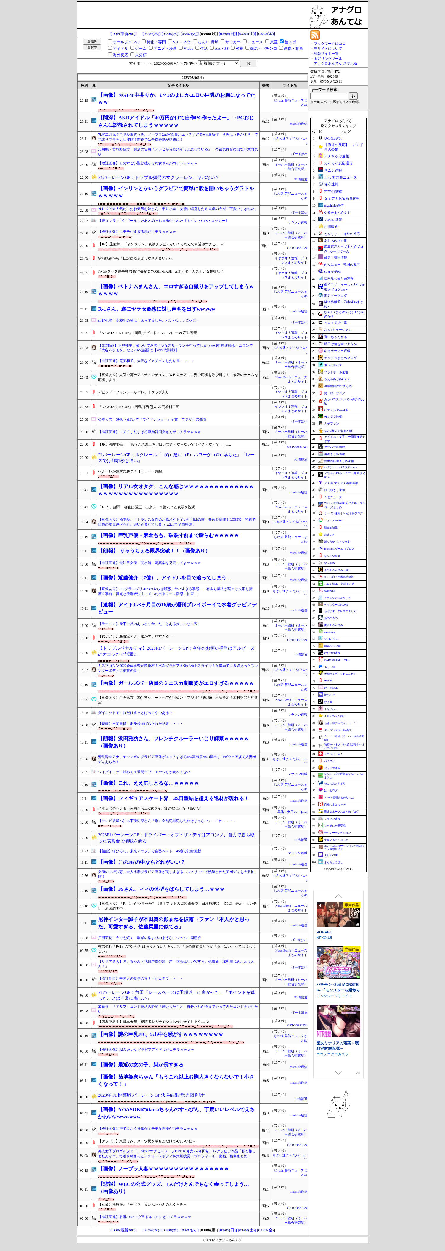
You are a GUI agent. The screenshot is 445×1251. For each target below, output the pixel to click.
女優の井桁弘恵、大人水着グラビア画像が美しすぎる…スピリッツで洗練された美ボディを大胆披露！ (176, 874)
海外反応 (120, 55)
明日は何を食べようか (340, 344)
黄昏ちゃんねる (333, 625)
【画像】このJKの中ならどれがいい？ (141, 862)
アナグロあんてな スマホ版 (335, 63)
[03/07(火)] (190, 33)
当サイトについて (328, 49)
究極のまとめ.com (335, 804)
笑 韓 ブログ (334, 393)
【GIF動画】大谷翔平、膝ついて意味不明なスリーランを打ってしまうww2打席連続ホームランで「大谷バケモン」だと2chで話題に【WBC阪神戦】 (175, 348)
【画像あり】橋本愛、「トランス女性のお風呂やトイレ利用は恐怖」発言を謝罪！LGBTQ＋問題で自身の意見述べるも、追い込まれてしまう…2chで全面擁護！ (177, 522)
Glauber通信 (332, 271)
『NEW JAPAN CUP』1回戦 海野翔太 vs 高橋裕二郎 (138, 407)
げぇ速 (328, 702)
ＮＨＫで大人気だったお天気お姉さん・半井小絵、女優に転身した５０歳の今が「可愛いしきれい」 (178, 209)
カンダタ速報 (333, 416)
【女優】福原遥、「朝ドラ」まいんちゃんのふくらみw (142, 1204)
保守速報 (331, 184)
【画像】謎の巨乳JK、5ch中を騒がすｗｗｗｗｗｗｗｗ (160, 1034)
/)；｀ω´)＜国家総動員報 (338, 576)
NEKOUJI (324, 981)
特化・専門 (156, 42)
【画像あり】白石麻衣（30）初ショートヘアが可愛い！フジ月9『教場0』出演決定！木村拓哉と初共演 (178, 700)
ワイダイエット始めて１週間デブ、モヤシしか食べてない (144, 772)
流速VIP (329, 534)
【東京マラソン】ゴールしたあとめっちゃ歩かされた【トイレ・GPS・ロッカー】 (163, 221)
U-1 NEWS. (333, 138)
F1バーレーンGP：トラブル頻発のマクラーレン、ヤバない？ (158, 177)
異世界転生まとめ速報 (339, 461)
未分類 (141, 55)
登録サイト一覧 (326, 54)
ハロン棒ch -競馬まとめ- (339, 583)
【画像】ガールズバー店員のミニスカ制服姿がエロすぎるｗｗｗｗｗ (176, 683)
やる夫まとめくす (337, 212)
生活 (204, 48)
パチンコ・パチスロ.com (340, 467)
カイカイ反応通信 (338, 163)
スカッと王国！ (333, 753)
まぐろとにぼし (333, 862)
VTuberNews (331, 638)
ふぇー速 (329, 667)
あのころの (331, 618)
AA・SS (222, 48)
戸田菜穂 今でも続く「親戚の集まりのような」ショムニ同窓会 (149, 938)
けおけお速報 (332, 652)
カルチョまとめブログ (340, 358)
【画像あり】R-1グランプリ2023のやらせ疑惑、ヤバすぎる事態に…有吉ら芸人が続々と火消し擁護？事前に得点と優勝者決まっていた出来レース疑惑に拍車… (175, 591)
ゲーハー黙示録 (334, 446)
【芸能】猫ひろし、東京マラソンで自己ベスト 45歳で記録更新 (149, 851)
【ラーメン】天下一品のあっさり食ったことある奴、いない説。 (149, 624)
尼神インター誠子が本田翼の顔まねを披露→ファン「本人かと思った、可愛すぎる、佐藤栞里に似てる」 (173, 923)
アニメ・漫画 (165, 48)
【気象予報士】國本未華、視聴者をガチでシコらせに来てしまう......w (153, 1022)
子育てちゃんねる (335, 716)
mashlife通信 (298, 123)
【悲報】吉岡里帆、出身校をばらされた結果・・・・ (140, 724)
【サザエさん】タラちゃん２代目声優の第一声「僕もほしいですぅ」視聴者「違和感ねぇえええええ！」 (176, 963)
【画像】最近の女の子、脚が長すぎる (141, 1065)
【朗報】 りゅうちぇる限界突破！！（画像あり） (154, 551)
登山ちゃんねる (335, 337)
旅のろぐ (329, 694)
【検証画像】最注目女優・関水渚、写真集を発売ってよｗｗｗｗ (149, 563)
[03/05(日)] (228, 33)
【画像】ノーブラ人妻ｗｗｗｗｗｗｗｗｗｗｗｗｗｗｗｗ (163, 1169)
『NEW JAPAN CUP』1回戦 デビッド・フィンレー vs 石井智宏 (147, 333)
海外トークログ (335, 295)
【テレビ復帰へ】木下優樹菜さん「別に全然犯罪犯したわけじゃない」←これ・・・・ (167, 821)
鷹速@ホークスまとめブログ (341, 811)
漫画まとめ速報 (334, 454)
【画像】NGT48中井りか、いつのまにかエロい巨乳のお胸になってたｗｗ (176, 98)
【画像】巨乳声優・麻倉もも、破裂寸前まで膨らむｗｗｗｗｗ (168, 535)
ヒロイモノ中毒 (335, 322)
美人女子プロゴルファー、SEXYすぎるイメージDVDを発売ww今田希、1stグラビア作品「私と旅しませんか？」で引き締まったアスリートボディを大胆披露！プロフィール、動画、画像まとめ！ (177, 1153)
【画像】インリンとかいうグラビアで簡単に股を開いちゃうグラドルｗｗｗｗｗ (176, 192)
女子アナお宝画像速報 (342, 198)
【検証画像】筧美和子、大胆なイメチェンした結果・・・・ (146, 361)
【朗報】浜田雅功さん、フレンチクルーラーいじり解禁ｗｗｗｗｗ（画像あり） (173, 742)
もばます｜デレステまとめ (340, 611)
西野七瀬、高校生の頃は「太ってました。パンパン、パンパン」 (149, 320)
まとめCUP (331, 855)
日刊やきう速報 (334, 490)
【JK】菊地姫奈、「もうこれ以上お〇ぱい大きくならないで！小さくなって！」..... (164, 444)
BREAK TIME (332, 645)
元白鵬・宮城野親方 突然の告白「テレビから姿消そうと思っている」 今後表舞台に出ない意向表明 (178, 151)
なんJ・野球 (208, 42)
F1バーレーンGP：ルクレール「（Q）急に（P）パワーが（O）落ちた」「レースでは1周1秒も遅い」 (176, 457)
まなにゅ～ (331, 709)
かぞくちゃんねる (336, 409)
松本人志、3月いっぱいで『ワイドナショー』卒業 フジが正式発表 (152, 419)
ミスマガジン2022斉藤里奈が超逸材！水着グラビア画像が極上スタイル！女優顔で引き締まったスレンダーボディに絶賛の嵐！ (178, 668)
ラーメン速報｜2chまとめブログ (343, 513)
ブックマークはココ (330, 43)
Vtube (188, 48)
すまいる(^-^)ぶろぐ (336, 839)
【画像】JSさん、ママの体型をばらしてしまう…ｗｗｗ (161, 889)
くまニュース (333, 497)
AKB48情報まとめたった (339, 797)
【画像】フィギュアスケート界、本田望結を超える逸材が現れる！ (173, 798)
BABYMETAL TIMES (336, 660)
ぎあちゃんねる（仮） (337, 569)
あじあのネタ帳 (335, 240)
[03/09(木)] (151, 33)
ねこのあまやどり (335, 783)
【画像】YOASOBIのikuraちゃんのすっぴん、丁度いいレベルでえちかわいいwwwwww (176, 1113)
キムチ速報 (333, 170)
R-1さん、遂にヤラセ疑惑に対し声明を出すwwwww (156, 309)
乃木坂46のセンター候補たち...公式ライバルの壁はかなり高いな (149, 808)
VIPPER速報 (333, 219)
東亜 (274, 42)
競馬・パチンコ (263, 48)
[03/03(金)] (266, 33)
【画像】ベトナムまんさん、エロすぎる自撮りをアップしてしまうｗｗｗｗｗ (176, 290)
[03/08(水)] (171, 33)
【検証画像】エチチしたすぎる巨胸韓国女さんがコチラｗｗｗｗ (149, 432)
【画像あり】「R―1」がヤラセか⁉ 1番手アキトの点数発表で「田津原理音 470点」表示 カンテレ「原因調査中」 (177, 906)
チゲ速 (328, 680)
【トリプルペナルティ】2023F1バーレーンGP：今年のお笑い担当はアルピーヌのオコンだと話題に (176, 651)
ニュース (255, 42)
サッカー (233, 42)
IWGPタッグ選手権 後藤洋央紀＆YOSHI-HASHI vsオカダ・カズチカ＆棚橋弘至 (161, 271)
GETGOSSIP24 (297, 247)
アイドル (120, 48)
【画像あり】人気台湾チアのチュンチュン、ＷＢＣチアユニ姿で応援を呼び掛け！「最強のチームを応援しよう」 (178, 377)
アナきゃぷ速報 (336, 156)
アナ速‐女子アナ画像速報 (341, 483)
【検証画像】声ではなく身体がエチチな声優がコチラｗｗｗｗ (147, 1129)
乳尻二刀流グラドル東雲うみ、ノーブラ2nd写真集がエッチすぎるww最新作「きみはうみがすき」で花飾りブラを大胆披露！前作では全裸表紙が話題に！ (178, 137)
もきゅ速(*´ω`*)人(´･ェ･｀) (340, 723)
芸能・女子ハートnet (292, 812)
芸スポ (290, 42)
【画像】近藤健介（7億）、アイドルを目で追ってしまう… (165, 578)
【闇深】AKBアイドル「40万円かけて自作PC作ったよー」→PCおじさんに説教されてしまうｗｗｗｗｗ (176, 121)
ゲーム (141, 48)
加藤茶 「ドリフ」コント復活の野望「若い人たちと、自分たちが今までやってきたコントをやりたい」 (178, 1009)
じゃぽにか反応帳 (335, 825)
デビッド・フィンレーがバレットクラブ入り (133, 392)
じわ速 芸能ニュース (340, 177)
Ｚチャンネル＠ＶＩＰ (337, 598)
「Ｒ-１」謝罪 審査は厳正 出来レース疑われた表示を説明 (146, 507)
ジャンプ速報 (332, 768)
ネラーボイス (333, 365)
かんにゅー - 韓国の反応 (341, 264)
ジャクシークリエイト (334, 1039)
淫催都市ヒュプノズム (336, 931)
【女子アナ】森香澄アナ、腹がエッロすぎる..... (135, 636)
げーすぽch (299, 154)
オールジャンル (126, 42)
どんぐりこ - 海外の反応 (341, 234)
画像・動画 (293, 48)
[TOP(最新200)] (123, 33)
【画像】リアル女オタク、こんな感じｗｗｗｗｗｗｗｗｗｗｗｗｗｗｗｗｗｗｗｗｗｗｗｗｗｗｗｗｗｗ (176, 490)
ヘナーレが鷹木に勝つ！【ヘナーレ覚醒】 (132, 471)
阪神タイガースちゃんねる (340, 673)
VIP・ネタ (182, 42)
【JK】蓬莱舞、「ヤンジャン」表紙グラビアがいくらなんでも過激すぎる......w (161, 244)
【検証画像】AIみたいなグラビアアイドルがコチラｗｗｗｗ (146, 1049)
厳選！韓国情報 (335, 257)
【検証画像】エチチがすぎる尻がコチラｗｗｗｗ (137, 232)
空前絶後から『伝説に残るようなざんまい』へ (135, 258)
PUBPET (324, 975)
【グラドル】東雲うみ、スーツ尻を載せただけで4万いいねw (146, 1141)
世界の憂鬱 (333, 191)
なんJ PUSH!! (332, 555)
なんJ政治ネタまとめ (338, 430)
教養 (239, 48)
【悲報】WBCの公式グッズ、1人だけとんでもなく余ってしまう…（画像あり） (173, 1187)
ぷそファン (331, 423)
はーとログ (331, 790)
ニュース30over (333, 520)
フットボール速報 (336, 372)
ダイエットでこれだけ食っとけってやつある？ (135, 713)
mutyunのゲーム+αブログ (339, 548)
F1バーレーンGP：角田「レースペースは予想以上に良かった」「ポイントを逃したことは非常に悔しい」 (176, 995)
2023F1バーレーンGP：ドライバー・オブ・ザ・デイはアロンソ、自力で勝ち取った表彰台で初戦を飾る (176, 837)
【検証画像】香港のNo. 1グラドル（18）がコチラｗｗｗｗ (144, 1217)
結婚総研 (329, 591)
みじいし (324, 937)
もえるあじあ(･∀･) (336, 379)
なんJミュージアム (337, 329)
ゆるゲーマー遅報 (337, 351)
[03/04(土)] (247, 33)
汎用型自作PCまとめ (337, 386)
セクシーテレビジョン (337, 832)
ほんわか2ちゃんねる (337, 541)
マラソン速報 (297, 222)
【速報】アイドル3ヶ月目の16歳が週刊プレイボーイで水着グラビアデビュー (177, 608)
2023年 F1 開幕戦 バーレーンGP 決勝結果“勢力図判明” (151, 1095)
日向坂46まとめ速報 (339, 278)
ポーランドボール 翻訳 (337, 730)
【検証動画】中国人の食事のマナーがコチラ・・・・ (140, 978)
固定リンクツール (328, 59)
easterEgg (329, 631)
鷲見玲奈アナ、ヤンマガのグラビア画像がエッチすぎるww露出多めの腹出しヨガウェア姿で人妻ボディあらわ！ (177, 759)
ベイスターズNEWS (336, 604)
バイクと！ (331, 761)
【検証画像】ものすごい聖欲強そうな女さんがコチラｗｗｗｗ (147, 163)
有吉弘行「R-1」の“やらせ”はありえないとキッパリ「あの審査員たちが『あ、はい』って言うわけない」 (177, 949)
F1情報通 (300, 179)
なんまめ (329, 562)
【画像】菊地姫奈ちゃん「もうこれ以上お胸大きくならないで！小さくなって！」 (176, 1080)
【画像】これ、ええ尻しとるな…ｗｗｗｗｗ (148, 783)
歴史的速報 (331, 527)
